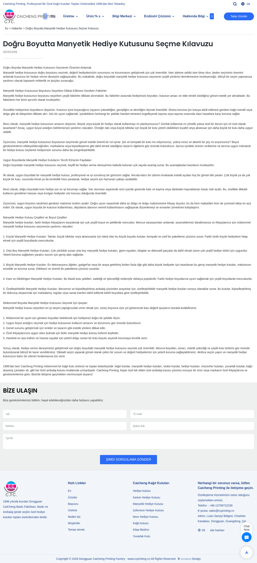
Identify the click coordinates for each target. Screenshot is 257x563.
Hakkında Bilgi (194, 16)
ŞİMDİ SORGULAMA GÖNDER (128, 459)
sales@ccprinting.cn (221, 510)
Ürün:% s (93, 16)
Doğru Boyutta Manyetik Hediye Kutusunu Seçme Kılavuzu (62, 28)
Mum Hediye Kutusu (145, 516)
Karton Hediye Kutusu (146, 497)
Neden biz (74, 516)
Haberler (16, 28)
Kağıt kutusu (141, 523)
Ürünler (73, 497)
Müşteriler (74, 523)
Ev (6, 28)
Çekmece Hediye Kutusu (148, 510)
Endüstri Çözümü (157, 16)
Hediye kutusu (142, 490)
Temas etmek (76, 529)
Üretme (68, 16)
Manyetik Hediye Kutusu (148, 503)
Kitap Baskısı (141, 529)
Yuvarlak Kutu (141, 536)
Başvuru (73, 503)
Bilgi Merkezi (122, 16)
